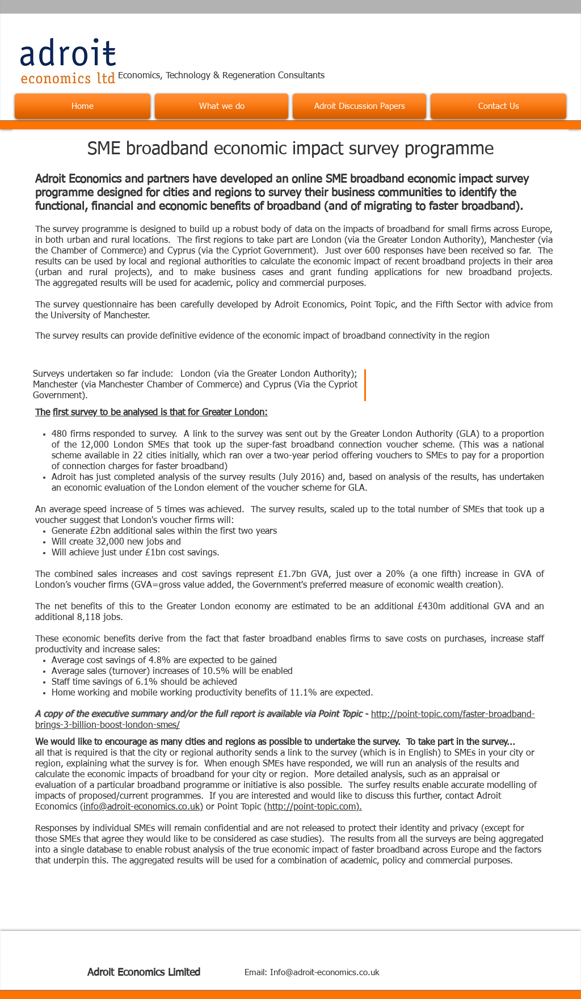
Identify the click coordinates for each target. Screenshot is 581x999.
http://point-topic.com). (314, 807)
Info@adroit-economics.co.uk (324, 972)
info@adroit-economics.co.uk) (143, 807)
